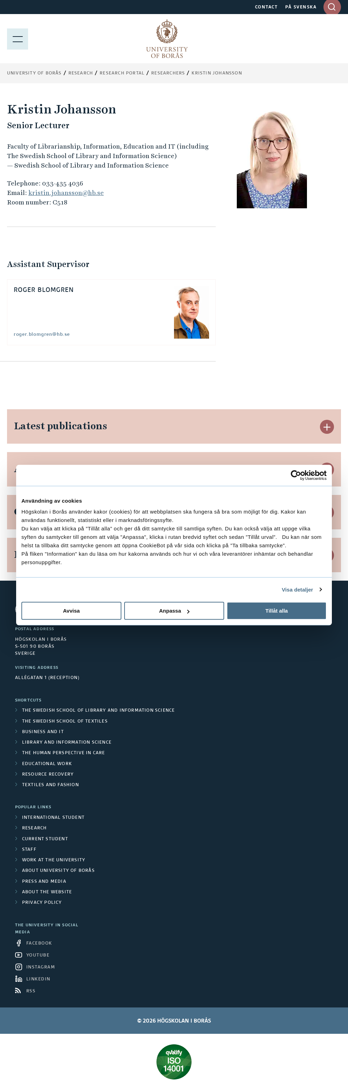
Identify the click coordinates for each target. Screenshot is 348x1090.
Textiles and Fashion (50, 785)
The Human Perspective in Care (63, 753)
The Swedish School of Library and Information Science (98, 710)
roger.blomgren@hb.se (42, 334)
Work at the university (53, 860)
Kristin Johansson (217, 73)
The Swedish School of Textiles (65, 721)
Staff (29, 849)
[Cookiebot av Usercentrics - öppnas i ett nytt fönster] (296, 475)
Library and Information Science (67, 742)
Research (80, 73)
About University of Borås (58, 870)
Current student (45, 839)
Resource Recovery (48, 774)
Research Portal (122, 73)
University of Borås (34, 73)
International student (53, 817)
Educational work (47, 764)
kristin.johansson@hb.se (66, 192)
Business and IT (43, 732)
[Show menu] (17, 38)
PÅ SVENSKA (300, 7)
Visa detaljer (297, 590)
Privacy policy (42, 902)
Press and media (44, 881)
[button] (327, 427)
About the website (47, 892)
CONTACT (266, 7)
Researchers (168, 73)
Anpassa (174, 611)
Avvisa (71, 611)
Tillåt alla (277, 611)
